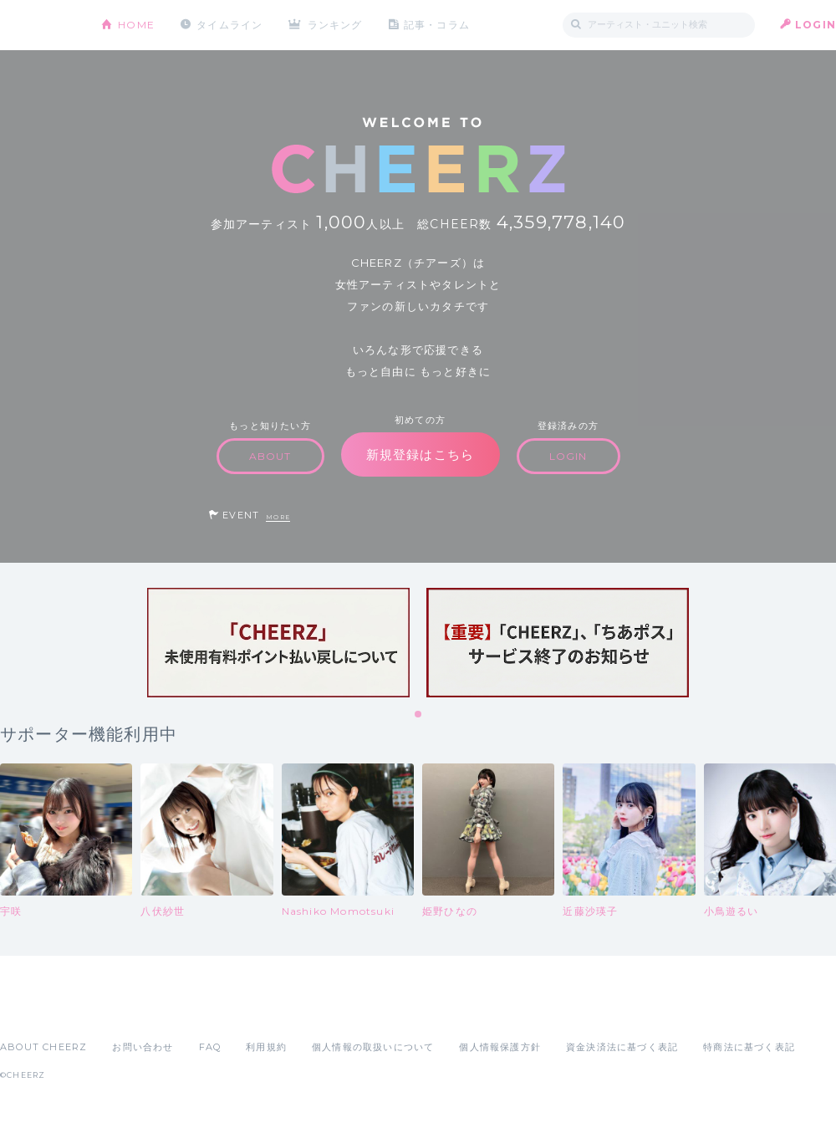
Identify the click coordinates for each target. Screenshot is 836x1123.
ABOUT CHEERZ (43, 1047)
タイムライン (229, 24)
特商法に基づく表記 (749, 1047)
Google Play (127, 1010)
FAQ (210, 1047)
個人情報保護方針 (500, 1047)
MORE (278, 517)
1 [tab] (419, 715)
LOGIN (815, 24)
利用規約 (266, 1047)
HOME (136, 24)
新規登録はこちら (420, 454)
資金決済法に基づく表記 (622, 1047)
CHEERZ (38, 25)
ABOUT (270, 456)
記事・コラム (437, 24)
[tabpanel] (278, 642)
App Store (38, 1010)
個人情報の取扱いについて (373, 1047)
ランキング (335, 24)
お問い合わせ (142, 1047)
